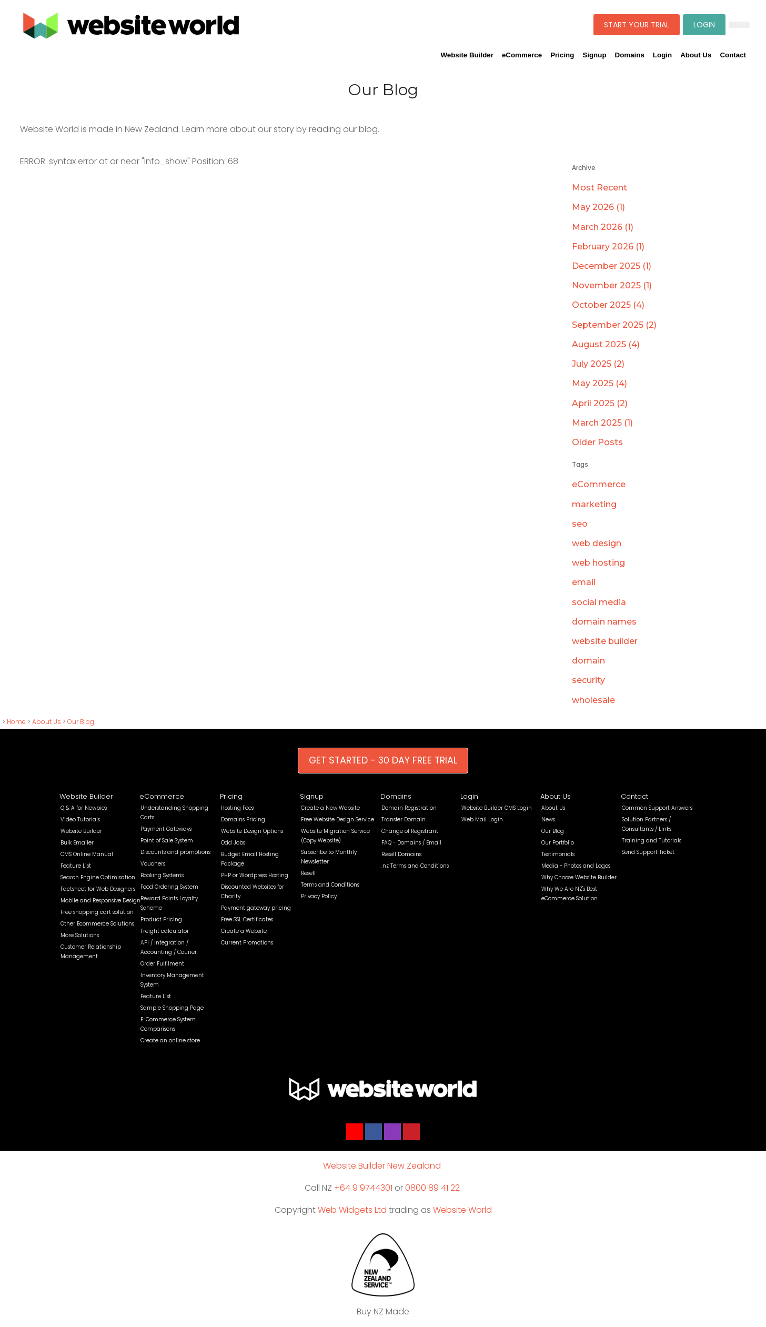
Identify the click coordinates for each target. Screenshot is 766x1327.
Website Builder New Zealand (382, 1166)
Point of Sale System (166, 841)
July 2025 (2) (598, 364)
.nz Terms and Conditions (415, 866)
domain (588, 661)
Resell (308, 873)
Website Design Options (252, 831)
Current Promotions (247, 943)
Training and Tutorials (651, 841)
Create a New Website (330, 808)
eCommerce (522, 55)
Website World (462, 1210)
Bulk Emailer (77, 843)
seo (580, 524)
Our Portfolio (557, 843)
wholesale (593, 700)
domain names (604, 622)
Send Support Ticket (648, 852)
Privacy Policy (319, 896)
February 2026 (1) (608, 247)
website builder (605, 641)
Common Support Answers (657, 808)
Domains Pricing (243, 819)
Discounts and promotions (175, 852)
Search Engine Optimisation (98, 877)
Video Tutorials (80, 819)
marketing (594, 504)
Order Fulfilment (162, 964)
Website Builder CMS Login (496, 808)
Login (662, 55)
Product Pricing (161, 919)
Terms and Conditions (330, 885)
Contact (733, 55)
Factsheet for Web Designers (98, 889)
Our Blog (80, 721)
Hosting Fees (237, 808)
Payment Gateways (166, 829)
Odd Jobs (233, 843)
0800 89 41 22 (432, 1188)
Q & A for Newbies (84, 808)
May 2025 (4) (599, 383)
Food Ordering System (169, 887)
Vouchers (152, 864)
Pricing (562, 55)
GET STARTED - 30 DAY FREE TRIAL (383, 760)
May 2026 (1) (598, 207)
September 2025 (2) (614, 325)
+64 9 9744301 (363, 1188)
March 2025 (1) (602, 423)
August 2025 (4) (606, 344)
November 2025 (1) (612, 285)
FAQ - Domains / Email (411, 843)
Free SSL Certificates (247, 919)
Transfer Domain (403, 819)
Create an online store (170, 1040)
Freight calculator (164, 931)
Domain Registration (409, 808)
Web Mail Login (482, 819)
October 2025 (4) (608, 305)
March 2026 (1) (602, 227)
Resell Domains (401, 854)
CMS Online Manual (87, 854)
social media (599, 602)
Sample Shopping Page (172, 1008)
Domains (629, 55)
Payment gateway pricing (256, 908)
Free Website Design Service (337, 819)
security (588, 680)
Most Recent (599, 188)
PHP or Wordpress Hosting (254, 875)
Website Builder (466, 55)
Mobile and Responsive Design (100, 900)
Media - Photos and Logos (575, 866)
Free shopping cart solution (97, 912)
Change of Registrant (409, 831)
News (548, 819)
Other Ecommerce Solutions (97, 924)
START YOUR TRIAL (636, 24)
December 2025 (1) (611, 266)
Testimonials (557, 854)
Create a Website (244, 931)
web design (596, 543)
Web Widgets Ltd (352, 1210)
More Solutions (80, 935)
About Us (695, 55)
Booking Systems (162, 875)
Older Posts (597, 442)
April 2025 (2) (600, 403)
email (584, 582)
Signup (594, 55)
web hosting (598, 563)
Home (16, 721)
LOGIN (704, 24)
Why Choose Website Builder (579, 877)
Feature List (76, 866)
